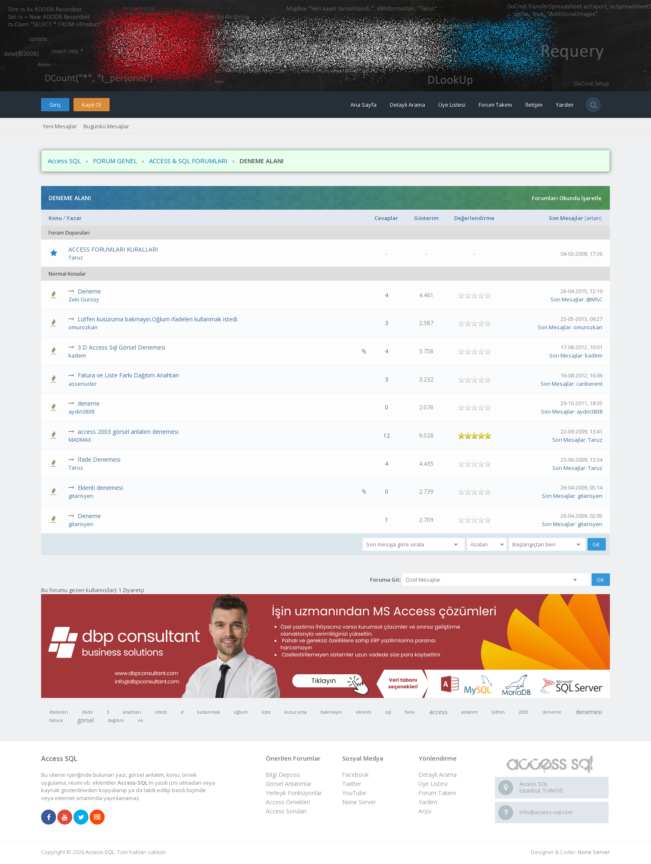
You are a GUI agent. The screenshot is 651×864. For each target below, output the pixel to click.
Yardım (564, 104)
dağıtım (116, 720)
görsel (85, 720)
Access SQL (64, 161)
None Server (359, 802)
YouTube (354, 793)
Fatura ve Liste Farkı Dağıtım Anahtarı (128, 375)
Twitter (351, 784)
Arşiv (424, 811)
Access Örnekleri (288, 802)
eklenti (363, 712)
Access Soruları (286, 811)
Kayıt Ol (91, 104)
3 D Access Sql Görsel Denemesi (121, 347)
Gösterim (426, 218)
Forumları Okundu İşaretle (567, 198)
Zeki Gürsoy (84, 299)
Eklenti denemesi (100, 488)
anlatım (469, 712)
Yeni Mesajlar (60, 126)
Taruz (76, 257)
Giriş (55, 104)
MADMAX (80, 439)
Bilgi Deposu (283, 774)
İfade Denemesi (99, 459)
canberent (589, 383)
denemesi (589, 712)
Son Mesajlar (566, 218)
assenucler (83, 383)
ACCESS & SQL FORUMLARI (188, 161)
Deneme (89, 291)
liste (266, 712)
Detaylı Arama (407, 104)
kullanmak (208, 712)
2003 (524, 712)
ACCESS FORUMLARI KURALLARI (113, 249)
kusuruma (295, 712)
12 (386, 435)
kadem (77, 355)
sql (388, 712)
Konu (55, 218)
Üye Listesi (451, 104)
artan (593, 218)
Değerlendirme (474, 218)
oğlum (241, 712)
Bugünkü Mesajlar (106, 126)
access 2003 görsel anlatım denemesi (128, 432)
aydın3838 (81, 411)
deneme (89, 403)
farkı (410, 712)
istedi (161, 712)
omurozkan (83, 327)
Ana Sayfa (363, 104)
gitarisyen (81, 495)
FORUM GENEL (115, 161)
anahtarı (132, 712)
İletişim (534, 104)
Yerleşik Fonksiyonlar (294, 793)
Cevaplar (386, 218)
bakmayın (331, 712)
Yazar (74, 218)
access (438, 712)
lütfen (498, 712)
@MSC (594, 299)
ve (140, 720)
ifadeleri (58, 712)
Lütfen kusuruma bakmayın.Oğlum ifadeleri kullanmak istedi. (158, 319)
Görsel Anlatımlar (289, 784)
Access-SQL (100, 852)
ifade (87, 712)
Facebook (355, 774)
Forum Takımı (495, 104)
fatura (56, 720)
